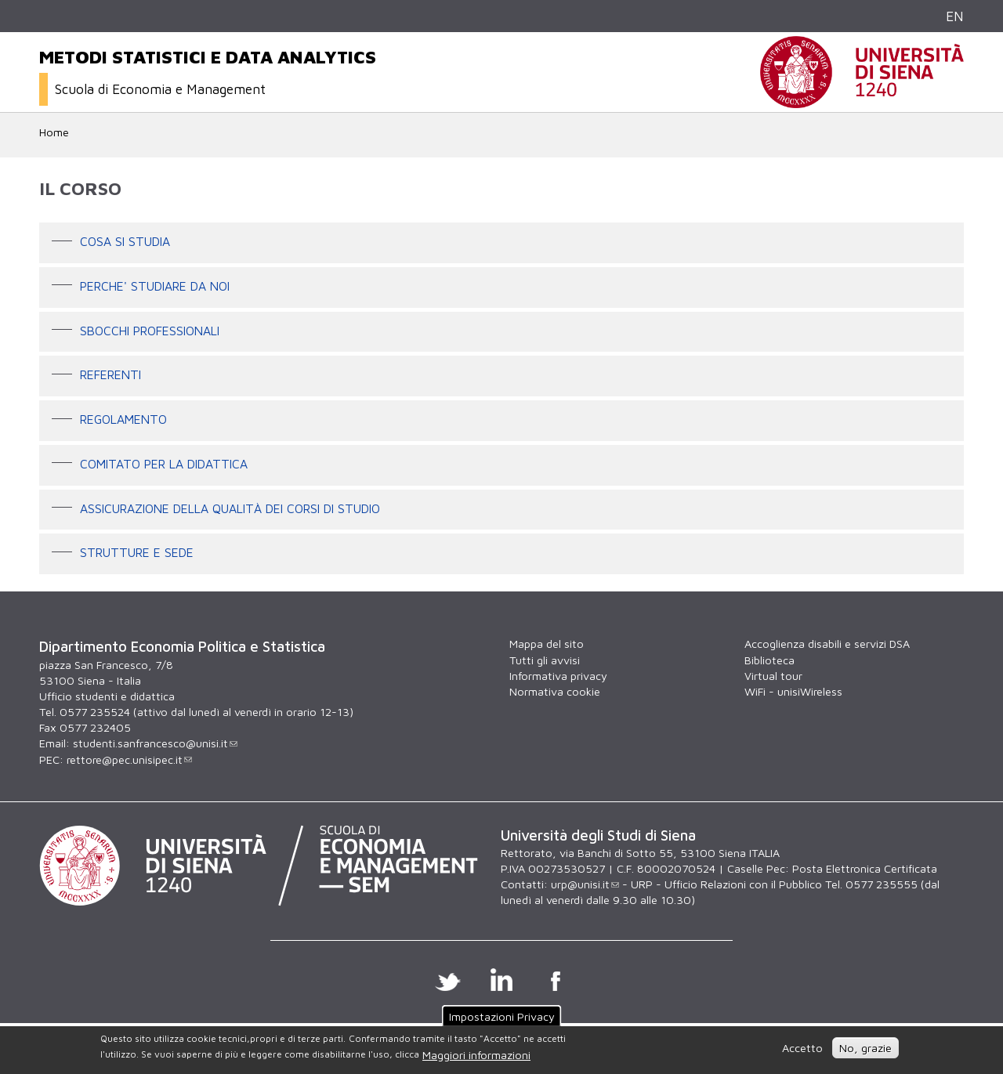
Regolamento (123, 419)
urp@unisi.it (585, 884)
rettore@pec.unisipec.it (129, 759)
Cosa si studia (125, 241)
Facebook (556, 979)
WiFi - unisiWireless (793, 691)
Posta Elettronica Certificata (864, 868)
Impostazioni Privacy (502, 1016)
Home (54, 132)
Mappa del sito (546, 643)
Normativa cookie (554, 691)
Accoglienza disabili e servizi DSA (827, 643)
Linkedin (502, 979)
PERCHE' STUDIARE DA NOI (155, 286)
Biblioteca (769, 660)
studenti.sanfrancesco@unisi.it (155, 743)
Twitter (448, 979)
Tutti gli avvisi (544, 660)
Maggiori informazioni (476, 1054)
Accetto (802, 1047)
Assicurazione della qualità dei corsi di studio (230, 508)
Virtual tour (773, 675)
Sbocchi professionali (149, 331)
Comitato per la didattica (164, 464)
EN (955, 16)
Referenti (110, 375)
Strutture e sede (137, 553)
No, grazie (865, 1047)
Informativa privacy (558, 675)
